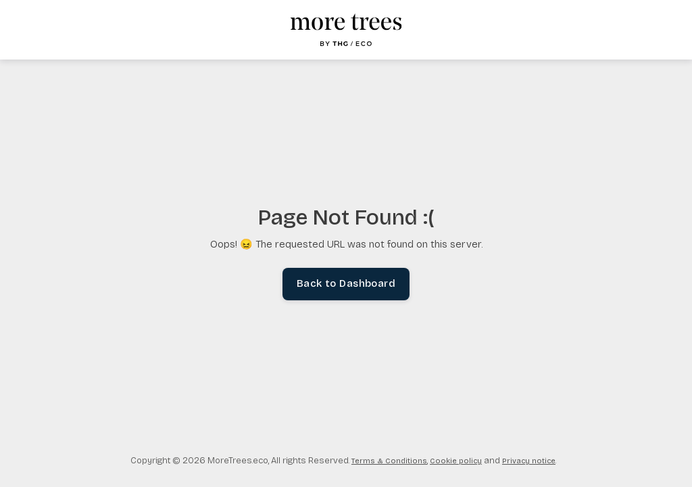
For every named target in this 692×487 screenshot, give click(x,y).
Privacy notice (528, 461)
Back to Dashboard (346, 284)
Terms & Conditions (389, 461)
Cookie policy (456, 461)
